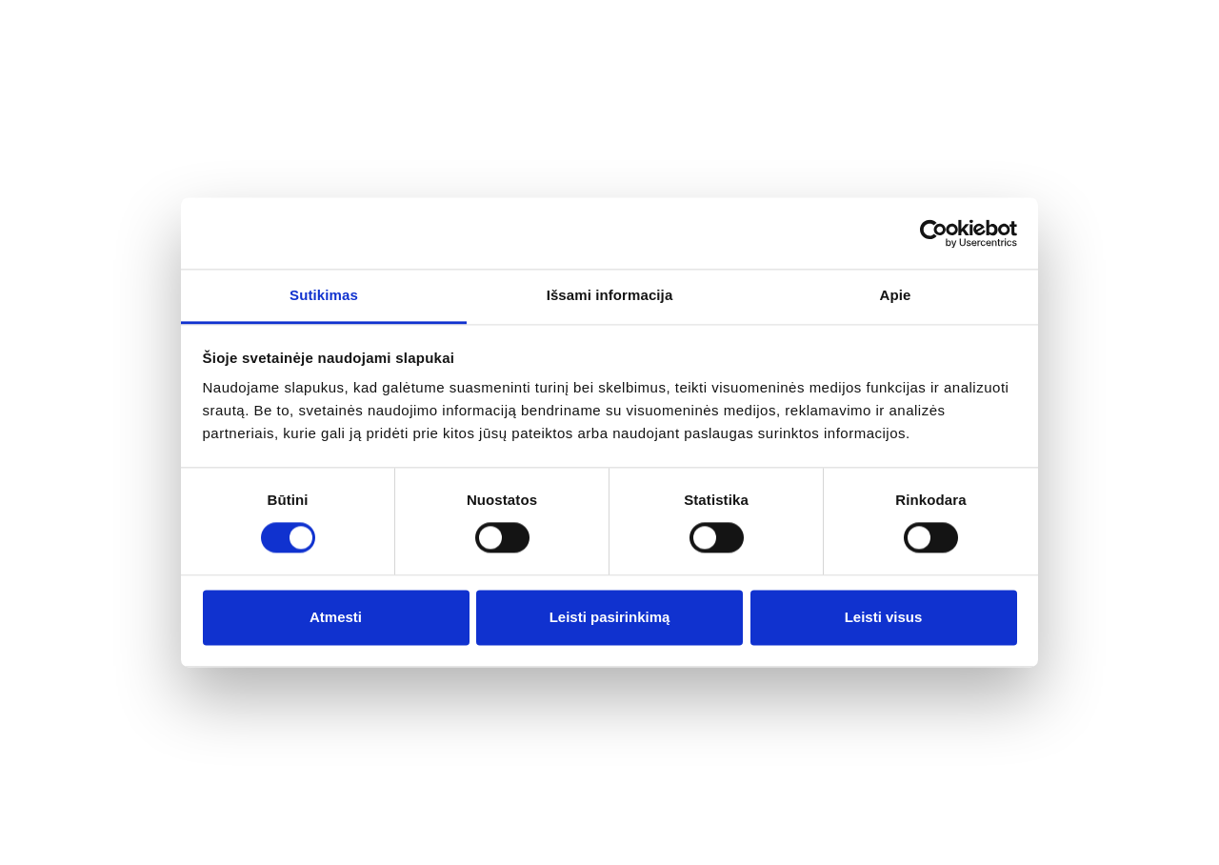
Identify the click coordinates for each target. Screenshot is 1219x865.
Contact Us (741, 29)
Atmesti (336, 617)
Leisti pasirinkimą (610, 617)
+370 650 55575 (1061, 106)
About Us (216, 29)
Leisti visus (884, 617)
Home (106, 29)
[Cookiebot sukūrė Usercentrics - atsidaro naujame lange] (933, 233)
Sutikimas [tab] (324, 295)
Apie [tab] (895, 295)
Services (456, 29)
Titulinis (101, 429)
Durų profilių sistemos (859, 113)
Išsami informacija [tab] (610, 295)
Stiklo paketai (680, 118)
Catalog (339, 29)
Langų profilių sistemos (501, 113)
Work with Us (592, 29)
